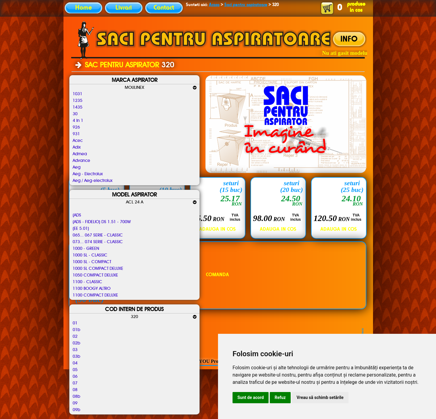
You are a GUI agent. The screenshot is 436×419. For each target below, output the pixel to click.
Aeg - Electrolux (88, 174)
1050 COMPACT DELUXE (95, 275)
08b (76, 396)
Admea (80, 154)
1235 (77, 101)
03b (76, 356)
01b (76, 330)
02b (76, 343)
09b (76, 410)
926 (76, 127)
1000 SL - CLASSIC (90, 255)
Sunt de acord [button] (250, 397)
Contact (164, 8)
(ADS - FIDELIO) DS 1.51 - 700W (102, 222)
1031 (77, 94)
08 (75, 390)
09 (75, 403)
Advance (81, 161)
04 (75, 363)
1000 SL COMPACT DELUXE (98, 268)
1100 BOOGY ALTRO (92, 289)
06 (75, 376)
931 (76, 134)
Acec (78, 141)
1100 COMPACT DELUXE (95, 295)
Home (83, 8)
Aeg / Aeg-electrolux (92, 181)
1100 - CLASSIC (87, 282)
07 (75, 383)
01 (75, 323)
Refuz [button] (280, 397)
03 (75, 350)
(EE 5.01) (81, 228)
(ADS (77, 215)
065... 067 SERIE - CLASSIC (98, 235)
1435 (77, 107)
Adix (77, 147)
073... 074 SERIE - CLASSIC (98, 242)
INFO (349, 39)
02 (75, 336)
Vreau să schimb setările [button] (320, 397)
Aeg (77, 167)
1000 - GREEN (86, 248)
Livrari (123, 8)
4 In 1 (78, 121)
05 (75, 370)
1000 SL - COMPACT (92, 262)
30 (75, 114)
